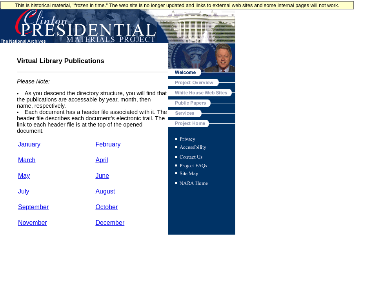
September (33, 207)
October (106, 207)
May (24, 175)
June (102, 175)
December (109, 222)
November (32, 222)
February (107, 144)
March (26, 160)
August (105, 191)
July (23, 191)
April (101, 160)
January (29, 144)
